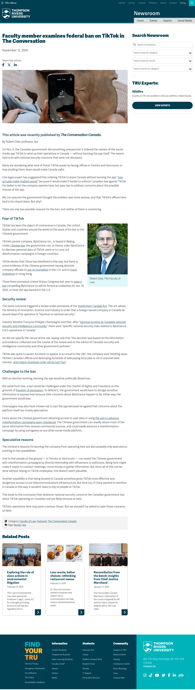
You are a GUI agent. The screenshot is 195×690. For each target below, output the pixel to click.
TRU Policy (25, 678)
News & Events (118, 655)
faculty (17, 525)
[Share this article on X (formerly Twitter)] (9, 65)
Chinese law (17, 245)
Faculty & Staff (57, 664)
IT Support (85, 673)
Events (153, 20)
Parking (114, 660)
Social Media (185, 20)
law (24, 525)
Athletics (153, 3)
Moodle (84, 669)
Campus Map (117, 678)
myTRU (121, 3)
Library (131, 3)
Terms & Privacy (28, 664)
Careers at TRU (118, 650)
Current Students (58, 650)
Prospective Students (60, 655)
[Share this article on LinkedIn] (15, 65)
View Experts (162, 105)
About (163, 3)
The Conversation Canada (62, 521)
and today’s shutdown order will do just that (39, 362)
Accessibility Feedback (31, 683)
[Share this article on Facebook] (3, 65)
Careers (142, 3)
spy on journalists (37, 269)
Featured (42, 521)
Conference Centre (120, 664)
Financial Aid (86, 650)
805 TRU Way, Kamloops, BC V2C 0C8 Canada (163, 661)
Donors (53, 673)
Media (52, 678)
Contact (173, 3)
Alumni (53, 669)
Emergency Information (31, 669)
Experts (167, 20)
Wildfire (162, 93)
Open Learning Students (61, 660)
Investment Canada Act (92, 306)
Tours (113, 673)
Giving (183, 3)
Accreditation (26, 673)
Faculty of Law (28, 521)
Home (140, 20)
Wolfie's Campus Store (91, 660)
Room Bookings (118, 669)
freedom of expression (29, 390)
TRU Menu (8, 3)
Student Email (87, 664)
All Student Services (89, 678)
